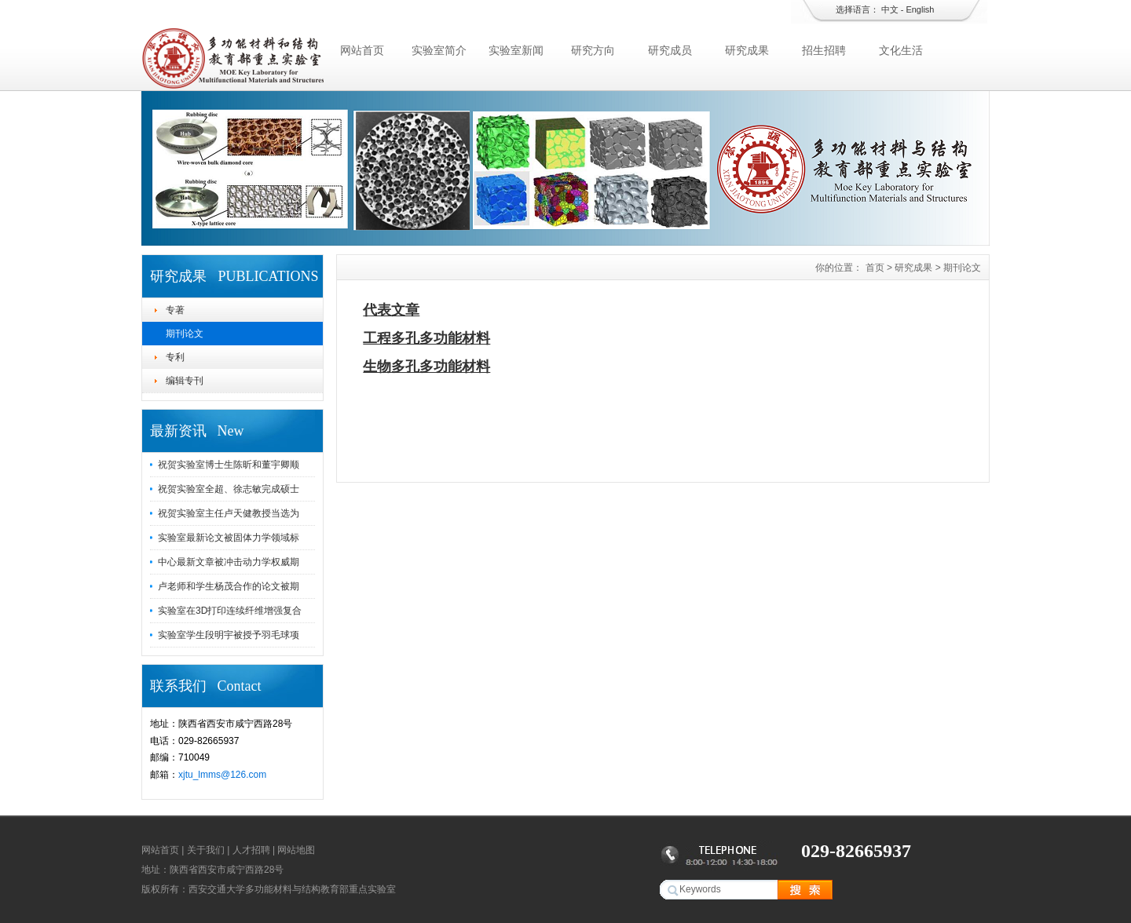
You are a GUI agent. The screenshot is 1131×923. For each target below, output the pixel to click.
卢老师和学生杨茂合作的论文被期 (228, 586)
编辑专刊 (184, 380)
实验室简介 (439, 50)
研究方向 (593, 50)
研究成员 (670, 50)
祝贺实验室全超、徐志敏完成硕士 (228, 488)
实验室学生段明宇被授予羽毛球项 (228, 634)
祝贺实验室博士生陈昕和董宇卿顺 (228, 464)
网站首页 (362, 50)
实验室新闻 (516, 50)
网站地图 (296, 850)
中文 (890, 9)
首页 (875, 267)
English (920, 9)
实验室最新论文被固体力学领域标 (228, 537)
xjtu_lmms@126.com (222, 774)
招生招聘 (824, 50)
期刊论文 (184, 333)
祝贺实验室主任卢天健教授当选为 (228, 513)
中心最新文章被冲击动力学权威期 (228, 561)
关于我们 (206, 850)
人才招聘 (251, 850)
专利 (175, 357)
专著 (175, 310)
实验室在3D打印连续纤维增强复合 (230, 610)
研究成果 (747, 50)
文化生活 (901, 50)
